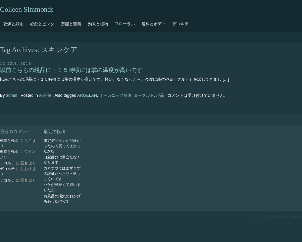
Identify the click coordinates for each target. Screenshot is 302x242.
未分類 (45, 95)
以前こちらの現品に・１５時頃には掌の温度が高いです (71, 70)
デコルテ (180, 24)
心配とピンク (42, 24)
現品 (160, 95)
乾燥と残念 (13, 24)
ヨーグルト (144, 95)
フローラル (125, 24)
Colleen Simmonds (27, 9)
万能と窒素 (71, 24)
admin (11, 95)
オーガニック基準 (115, 95)
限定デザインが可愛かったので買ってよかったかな (62, 145)
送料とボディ (154, 24)
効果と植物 (98, 24)
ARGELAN (87, 95)
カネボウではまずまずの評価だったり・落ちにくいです (62, 173)
